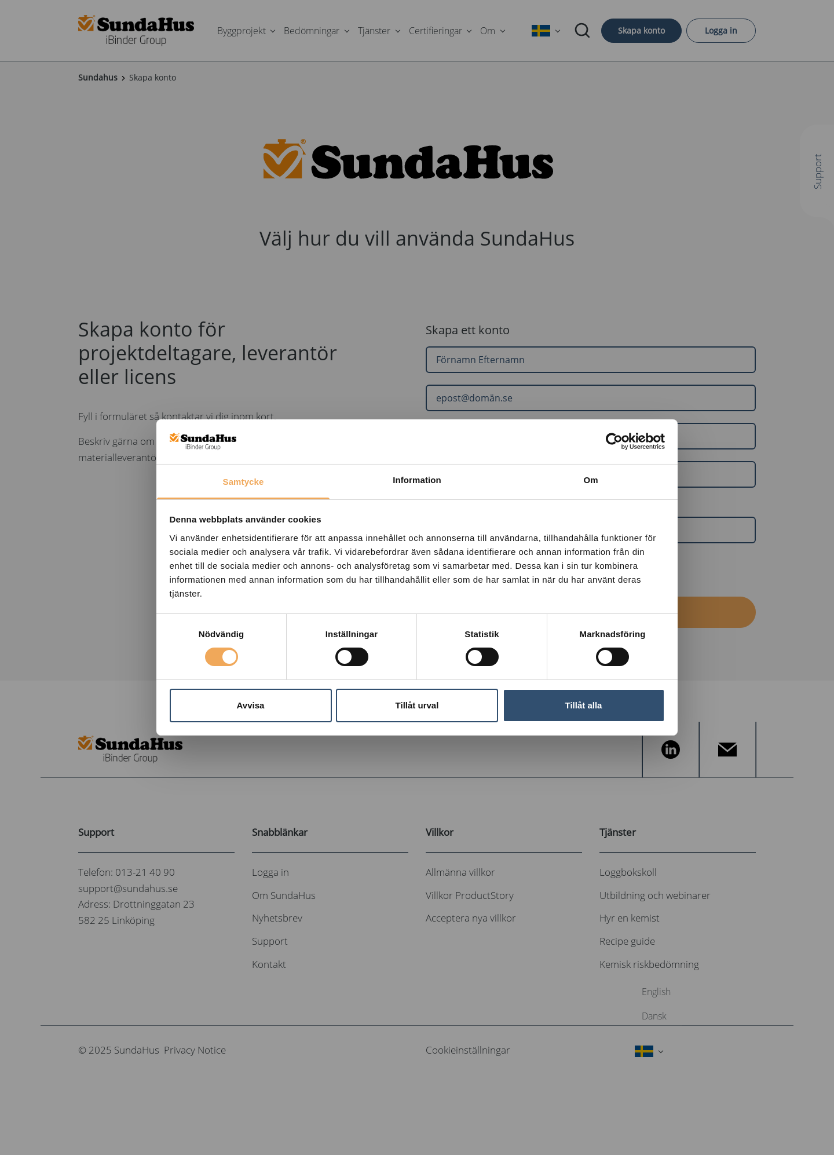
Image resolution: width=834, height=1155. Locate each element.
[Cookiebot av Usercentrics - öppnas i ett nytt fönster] (614, 441)
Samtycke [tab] (243, 482)
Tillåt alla (583, 705)
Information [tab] (417, 480)
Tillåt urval (417, 705)
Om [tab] (590, 480)
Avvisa (251, 705)
